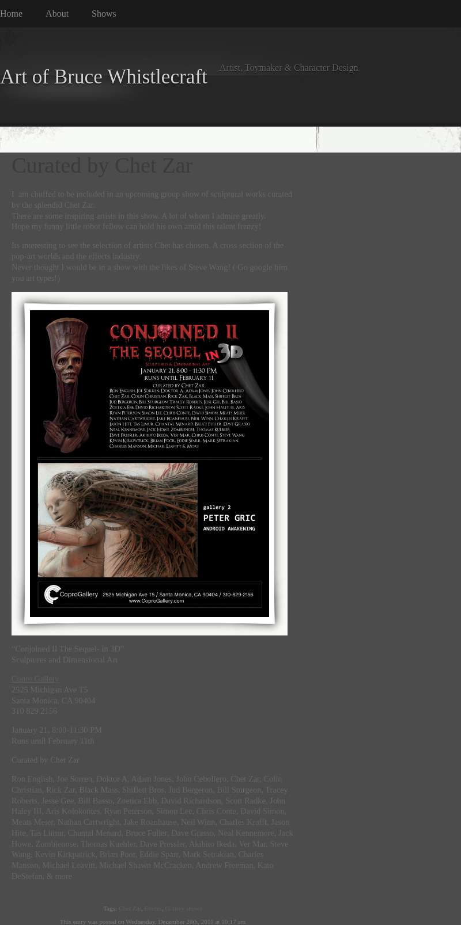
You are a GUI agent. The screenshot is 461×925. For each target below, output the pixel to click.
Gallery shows (183, 908)
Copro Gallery (35, 678)
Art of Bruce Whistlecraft (103, 77)
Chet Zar (130, 908)
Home (11, 13)
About (57, 13)
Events (153, 908)
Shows (104, 13)
